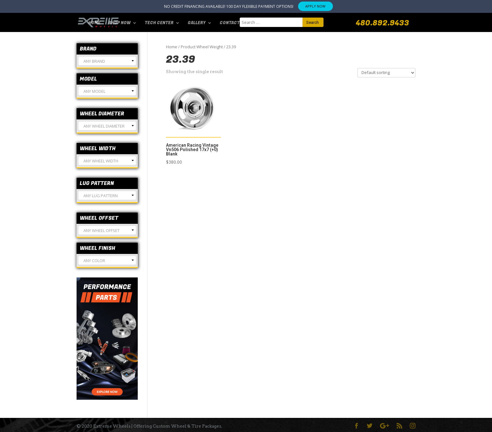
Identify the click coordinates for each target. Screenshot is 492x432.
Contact (230, 22)
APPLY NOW (315, 6)
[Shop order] (386, 72)
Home (94, 22)
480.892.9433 (382, 23)
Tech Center (159, 22)
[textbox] (107, 63)
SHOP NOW (119, 22)
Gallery (197, 22)
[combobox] (107, 60)
